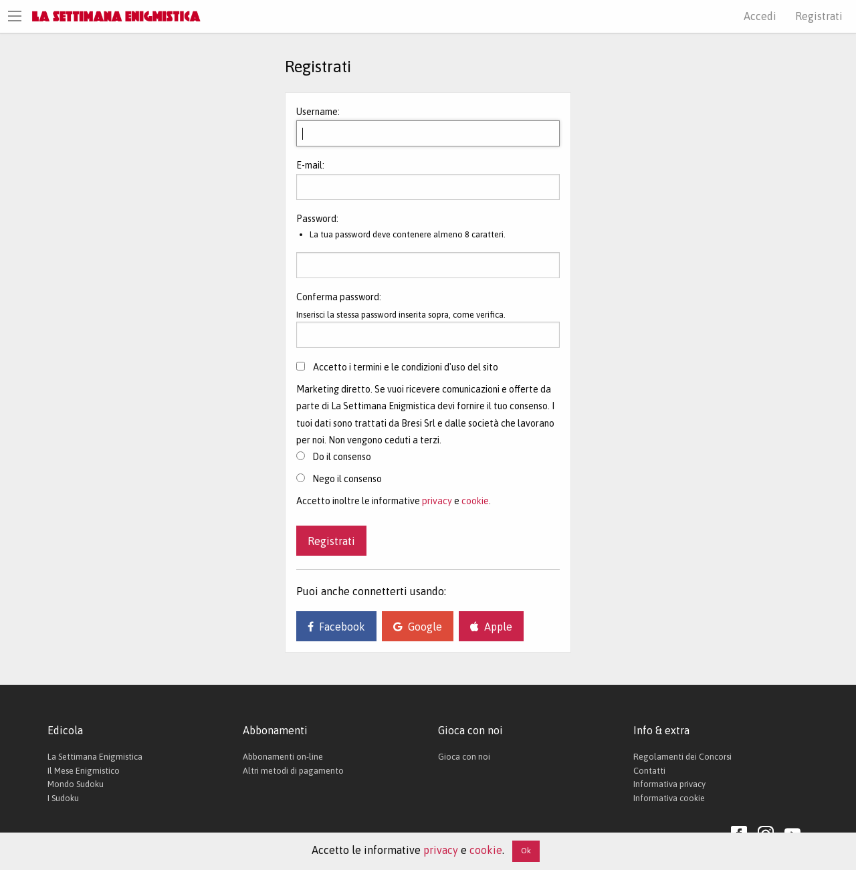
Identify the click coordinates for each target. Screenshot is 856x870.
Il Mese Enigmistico (83, 771)
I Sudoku (63, 798)
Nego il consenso (339, 478)
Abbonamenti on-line (283, 757)
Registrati (819, 16)
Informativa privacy (669, 784)
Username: (318, 111)
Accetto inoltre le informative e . (393, 501)
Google (417, 627)
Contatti (649, 771)
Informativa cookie (669, 798)
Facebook (336, 627)
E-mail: (310, 165)
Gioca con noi (464, 757)
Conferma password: (338, 297)
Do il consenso (333, 456)
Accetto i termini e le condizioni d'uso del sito (405, 367)
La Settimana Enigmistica (94, 757)
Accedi (760, 16)
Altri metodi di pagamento (293, 771)
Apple (491, 627)
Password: (317, 218)
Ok (526, 850)
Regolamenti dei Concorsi (682, 757)
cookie (475, 501)
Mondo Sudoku (75, 784)
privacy (437, 501)
